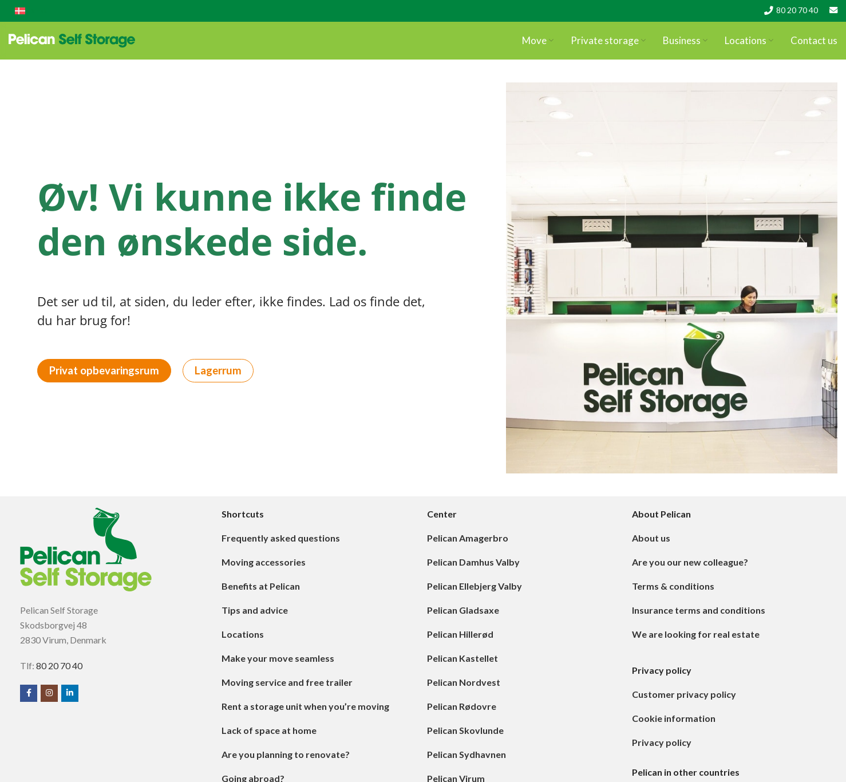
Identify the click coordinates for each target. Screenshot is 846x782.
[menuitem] (31, 9)
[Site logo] (72, 40)
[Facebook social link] (28, 699)
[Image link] (86, 553)
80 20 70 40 (797, 9)
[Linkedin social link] (69, 699)
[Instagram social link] (49, 699)
